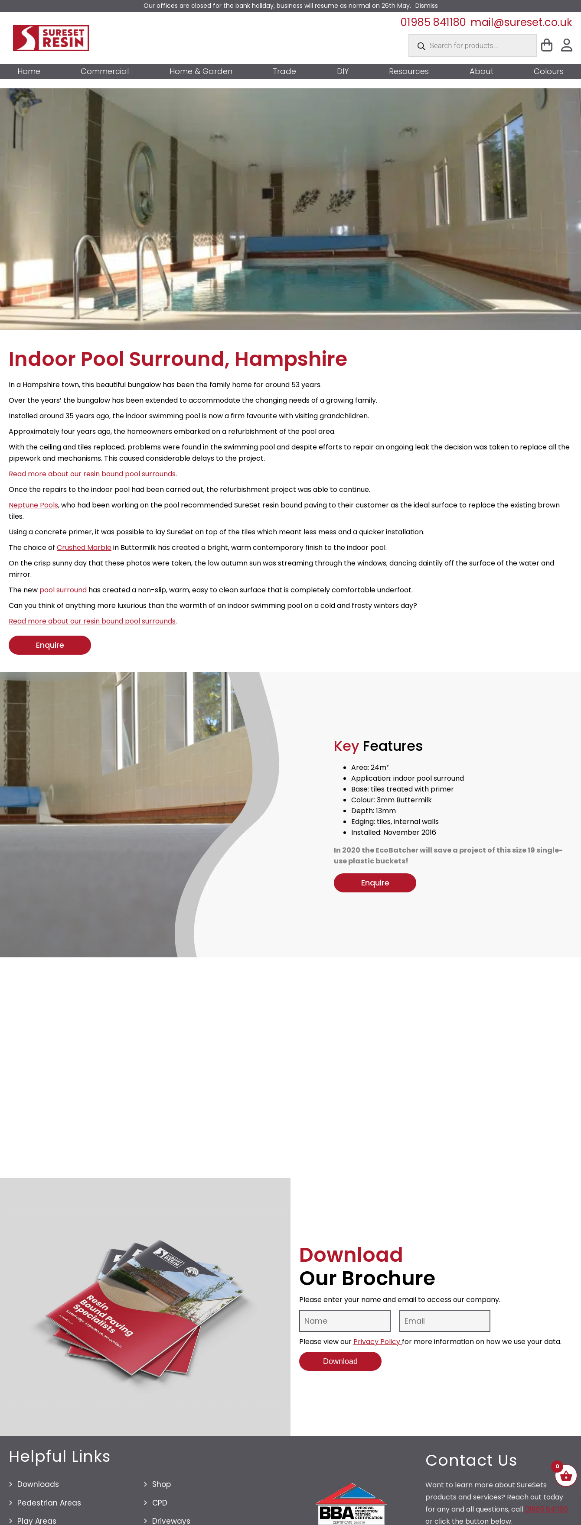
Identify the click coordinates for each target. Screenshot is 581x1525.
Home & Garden (201, 71)
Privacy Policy (377, 1348)
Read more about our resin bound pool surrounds (92, 474)
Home (28, 71)
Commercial (105, 71)
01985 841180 (433, 22)
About (481, 71)
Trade (284, 71)
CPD (159, 1508)
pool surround (63, 590)
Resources (409, 71)
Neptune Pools (33, 505)
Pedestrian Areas (49, 1508)
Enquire (50, 645)
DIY (343, 71)
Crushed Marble (84, 547)
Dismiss (426, 5)
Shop (161, 1490)
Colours (549, 71)
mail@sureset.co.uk (521, 22)
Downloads (38, 1490)
